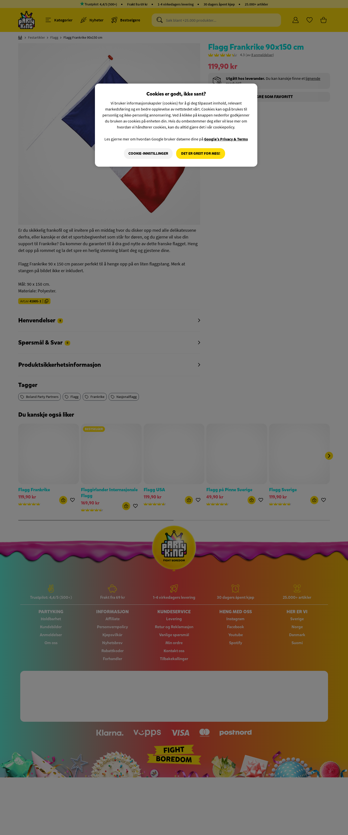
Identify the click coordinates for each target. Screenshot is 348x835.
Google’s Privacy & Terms (226, 138)
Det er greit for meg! (200, 153)
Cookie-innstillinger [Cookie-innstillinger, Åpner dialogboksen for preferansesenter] (148, 153)
